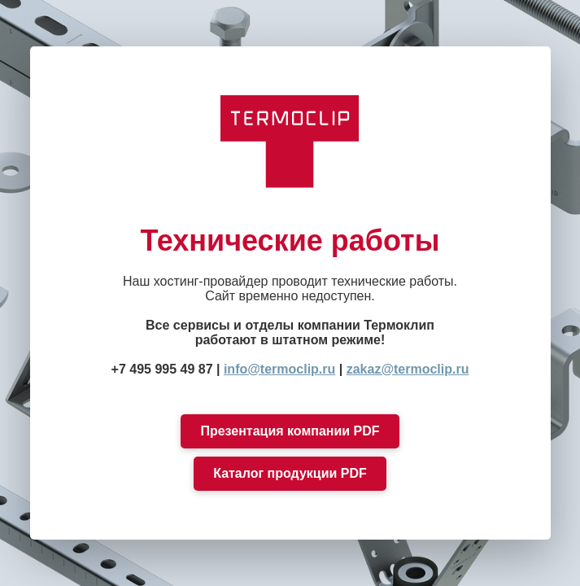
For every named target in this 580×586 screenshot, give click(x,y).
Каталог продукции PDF (290, 473)
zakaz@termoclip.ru (408, 369)
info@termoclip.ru (279, 369)
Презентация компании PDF (289, 431)
